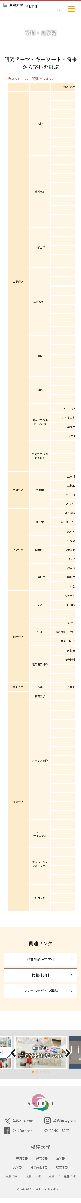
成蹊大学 (40, 1148)
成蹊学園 (11, 1181)
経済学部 (22, 1163)
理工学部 (62, 1172)
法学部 (60, 1163)
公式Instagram (59, 1120)
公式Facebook (19, 1130)
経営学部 (42, 1163)
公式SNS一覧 (56, 1130)
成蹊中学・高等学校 (62, 1181)
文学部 (17, 1172)
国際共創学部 (39, 1172)
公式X (19, 1121)
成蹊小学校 (33, 1181)
